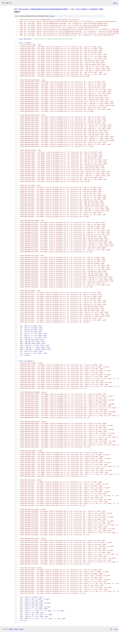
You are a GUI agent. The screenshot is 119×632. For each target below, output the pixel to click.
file (52, 16)
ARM (101, 9)
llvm (15, 9)
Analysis (84, 9)
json (115, 629)
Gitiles (11, 629)
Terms (21, 629)
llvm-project (24, 9)
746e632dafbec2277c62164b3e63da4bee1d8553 (49, 9)
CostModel (93, 9)
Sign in (115, 3)
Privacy (16, 629)
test (77, 9)
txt (111, 629)
